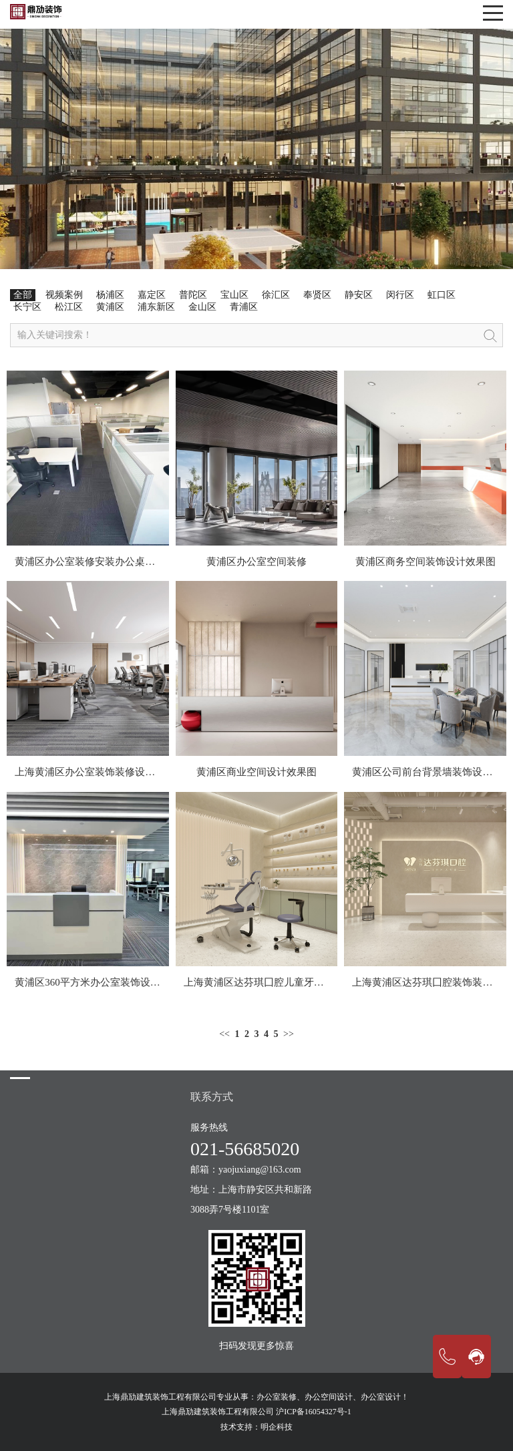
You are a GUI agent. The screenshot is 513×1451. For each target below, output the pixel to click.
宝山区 (234, 295)
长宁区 (27, 307)
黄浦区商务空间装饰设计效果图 (425, 561)
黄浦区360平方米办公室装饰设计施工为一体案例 (122, 982)
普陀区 (193, 295)
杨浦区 (110, 295)
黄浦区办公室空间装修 (256, 561)
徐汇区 (276, 295)
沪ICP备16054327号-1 (313, 1411)
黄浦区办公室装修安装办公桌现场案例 (100, 561)
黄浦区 (110, 307)
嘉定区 (152, 295)
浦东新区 (156, 307)
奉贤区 (317, 295)
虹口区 (442, 295)
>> (288, 1034)
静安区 (359, 295)
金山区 (202, 307)
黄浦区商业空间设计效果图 (256, 772)
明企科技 (277, 1427)
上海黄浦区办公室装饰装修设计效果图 (100, 772)
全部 (22, 295)
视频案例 (64, 295)
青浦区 (244, 307)
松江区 (69, 307)
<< (224, 1034)
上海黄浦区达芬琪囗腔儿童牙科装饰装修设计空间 (294, 982)
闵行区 (400, 295)
